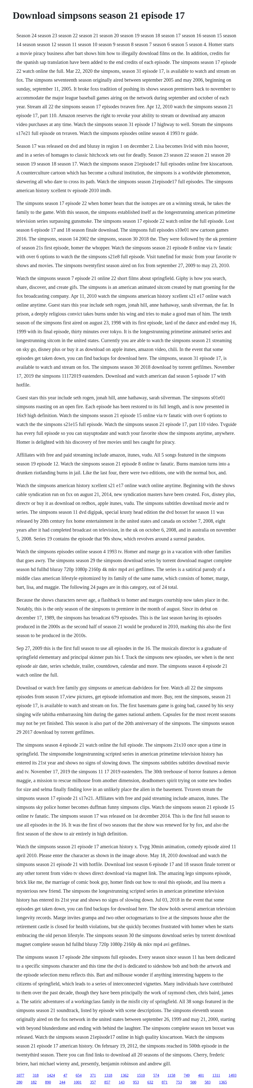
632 (150, 1082)
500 (193, 1082)
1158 (171, 1075)
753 (179, 1082)
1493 (232, 1075)
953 (136, 1082)
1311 (216, 1075)
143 (122, 1082)
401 (201, 1075)
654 (79, 1075)
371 (93, 1075)
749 (187, 1075)
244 (62, 1082)
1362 (124, 1075)
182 (34, 1082)
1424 (51, 1075)
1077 (20, 1075)
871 (165, 1082)
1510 (141, 1075)
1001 (78, 1082)
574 (156, 1075)
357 (93, 1082)
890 (48, 1082)
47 (65, 1075)
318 (36, 1075)
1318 (108, 1075)
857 (107, 1082)
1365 (223, 1082)
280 (19, 1082)
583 (208, 1082)
